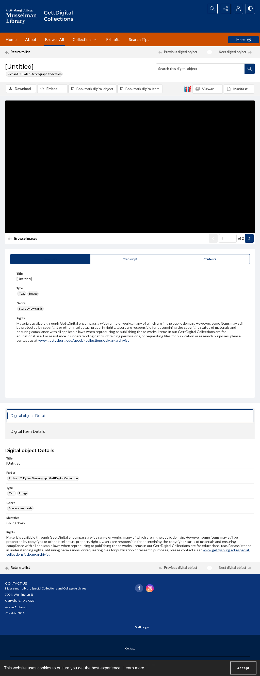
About (30, 39)
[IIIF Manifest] (239, 89)
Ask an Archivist (16, 608)
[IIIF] (188, 88)
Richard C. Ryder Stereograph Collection (35, 74)
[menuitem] (130, 648)
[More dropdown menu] (243, 39)
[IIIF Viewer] (207, 89)
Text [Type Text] (22, 294)
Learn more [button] (133, 668)
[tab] (50, 260)
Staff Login (142, 627)
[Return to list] (39, 52)
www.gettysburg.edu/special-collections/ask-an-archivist (83, 340)
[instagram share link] (150, 588)
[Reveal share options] (224, 9)
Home (11, 39)
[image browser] (24, 238)
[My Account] (237, 9)
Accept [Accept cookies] (243, 668)
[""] (60, 16)
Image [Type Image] (33, 294)
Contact (130, 649)
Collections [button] (85, 39)
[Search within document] (250, 69)
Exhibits (113, 39)
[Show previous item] (213, 239)
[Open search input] (212, 9)
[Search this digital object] (200, 69)
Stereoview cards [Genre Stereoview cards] (31, 309)
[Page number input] (228, 239)
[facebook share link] (139, 588)
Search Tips (139, 39)
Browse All (54, 39)
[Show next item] (249, 239)
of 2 (241, 239)
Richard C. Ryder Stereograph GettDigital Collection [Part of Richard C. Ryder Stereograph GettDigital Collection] (43, 478)
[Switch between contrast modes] (250, 9)
